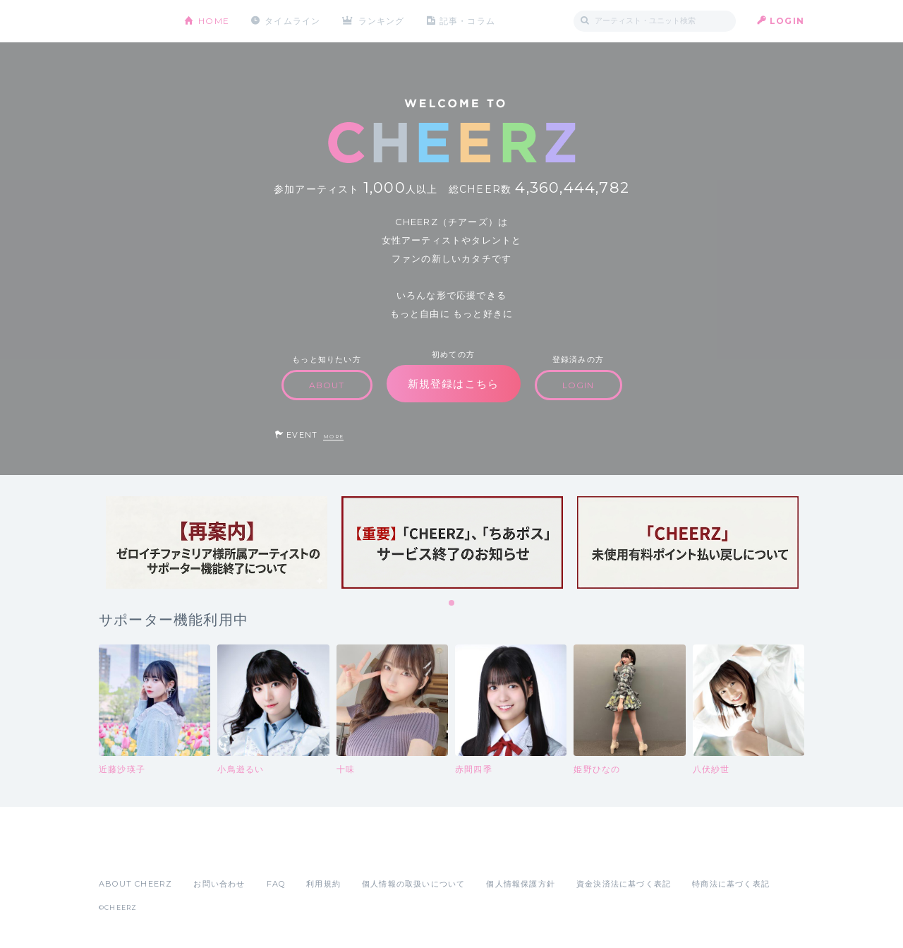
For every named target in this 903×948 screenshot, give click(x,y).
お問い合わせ (219, 884)
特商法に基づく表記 (731, 884)
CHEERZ (131, 22)
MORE (333, 436)
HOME (213, 21)
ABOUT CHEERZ (135, 884)
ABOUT (327, 385)
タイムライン (292, 21)
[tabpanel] (216, 542)
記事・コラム (467, 21)
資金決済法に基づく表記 (623, 884)
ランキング (381, 21)
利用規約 (323, 884)
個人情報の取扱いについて (413, 884)
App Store (131, 852)
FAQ (276, 884)
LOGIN (787, 21)
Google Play (206, 852)
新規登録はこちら (453, 383)
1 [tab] (452, 603)
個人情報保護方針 (520, 884)
